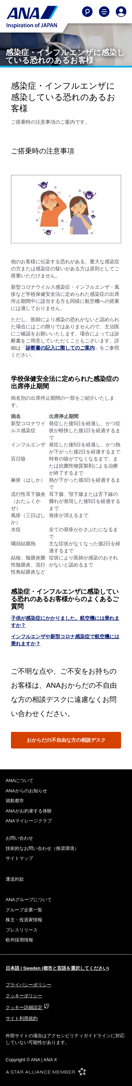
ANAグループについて (29, 899)
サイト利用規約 (22, 1018)
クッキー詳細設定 (27, 1007)
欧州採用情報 (19, 940)
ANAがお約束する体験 (29, 811)
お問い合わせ (19, 838)
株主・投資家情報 (24, 919)
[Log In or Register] (121, 11)
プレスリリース (22, 930)
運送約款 (15, 879)
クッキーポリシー (24, 995)
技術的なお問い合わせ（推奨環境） (42, 848)
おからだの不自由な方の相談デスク (66, 740)
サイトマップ (19, 858)
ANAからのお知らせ (26, 790)
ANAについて (19, 780)
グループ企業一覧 (24, 909)
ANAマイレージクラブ (29, 820)
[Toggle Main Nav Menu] (104, 11)
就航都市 (15, 800)
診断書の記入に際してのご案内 (60, 348)
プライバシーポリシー (28, 984)
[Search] (87, 11)
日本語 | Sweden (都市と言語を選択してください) (57, 968)
